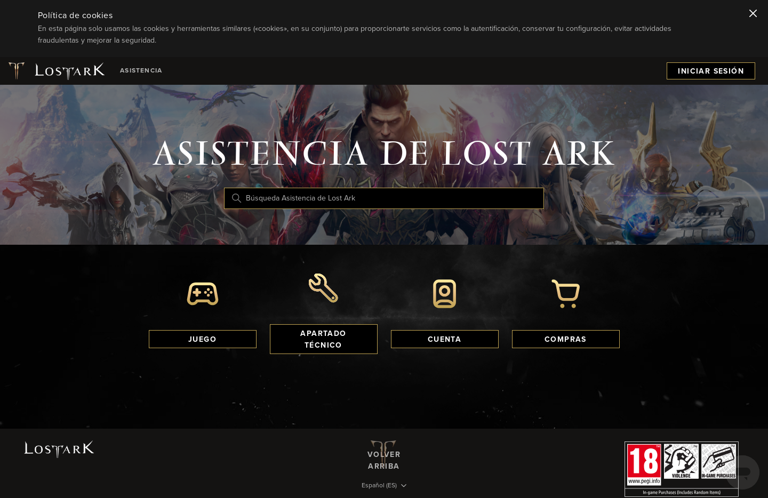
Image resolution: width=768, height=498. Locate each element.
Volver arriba (384, 454)
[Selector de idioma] (384, 486)
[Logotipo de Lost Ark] (55, 71)
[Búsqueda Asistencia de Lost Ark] (384, 198)
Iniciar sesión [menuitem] (711, 71)
